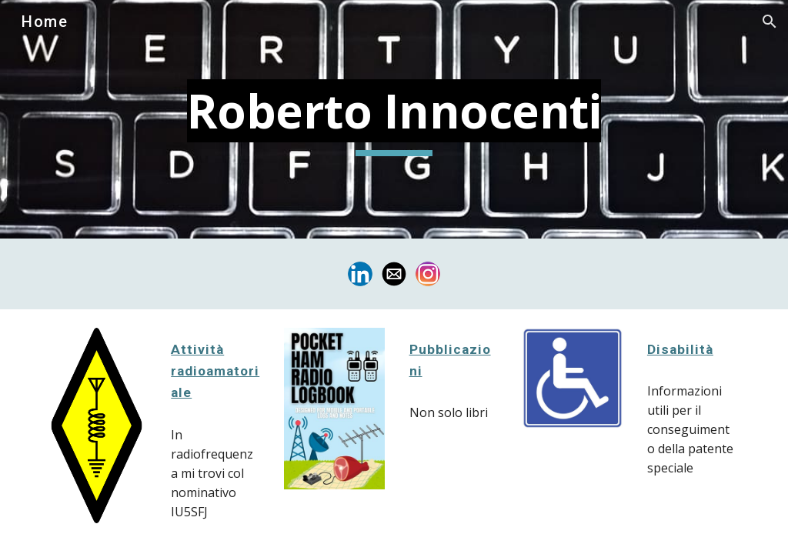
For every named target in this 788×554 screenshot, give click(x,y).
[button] (769, 21)
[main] (394, 119)
